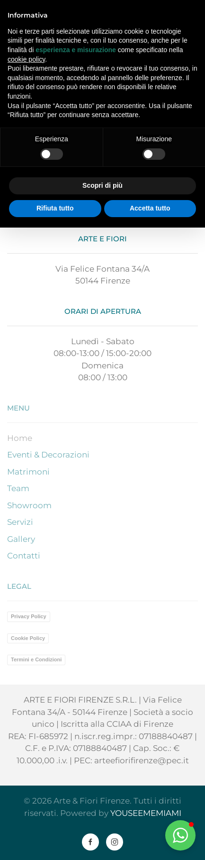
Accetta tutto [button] (150, 208)
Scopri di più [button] (102, 185)
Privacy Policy (28, 616)
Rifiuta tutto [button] (55, 208)
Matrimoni (28, 471)
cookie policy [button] (26, 59)
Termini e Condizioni (36, 659)
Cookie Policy (28, 638)
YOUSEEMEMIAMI (145, 813)
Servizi (20, 522)
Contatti (23, 555)
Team (18, 488)
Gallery (21, 539)
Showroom (29, 505)
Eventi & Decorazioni (48, 454)
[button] (180, 835)
